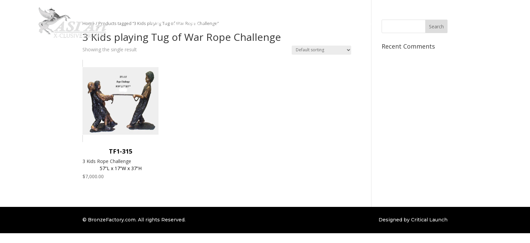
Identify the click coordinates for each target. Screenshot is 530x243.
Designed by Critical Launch (413, 220)
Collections (186, 23)
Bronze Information (276, 23)
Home (159, 23)
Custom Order (229, 23)
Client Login (367, 23)
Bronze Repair (330, 23)
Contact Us (401, 23)
